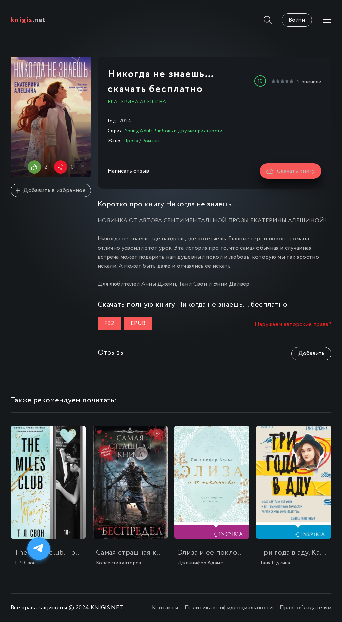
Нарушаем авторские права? (293, 324)
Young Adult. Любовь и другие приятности (173, 131)
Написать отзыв (128, 171)
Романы (151, 141)
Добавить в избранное (51, 190)
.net (28, 20)
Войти (297, 20)
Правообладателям (305, 608)
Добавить (311, 353)
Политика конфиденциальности (229, 608)
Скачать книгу (290, 171)
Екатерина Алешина (137, 101)
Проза (130, 141)
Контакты (165, 608)
